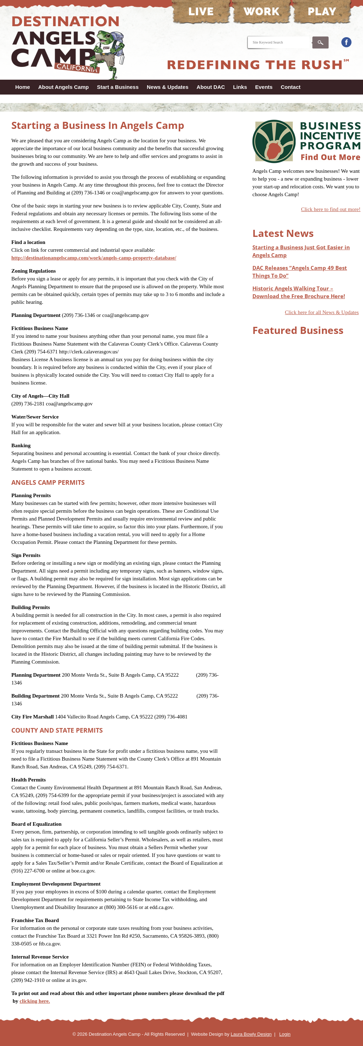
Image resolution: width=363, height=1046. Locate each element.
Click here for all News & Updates (322, 312)
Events (264, 87)
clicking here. (34, 1001)
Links (240, 87)
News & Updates (168, 87)
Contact (291, 87)
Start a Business (118, 87)
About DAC (211, 87)
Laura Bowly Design (251, 1034)
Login (285, 1034)
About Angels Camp (63, 87)
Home (22, 87)
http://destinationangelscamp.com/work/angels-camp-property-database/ (93, 258)
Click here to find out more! (331, 209)
